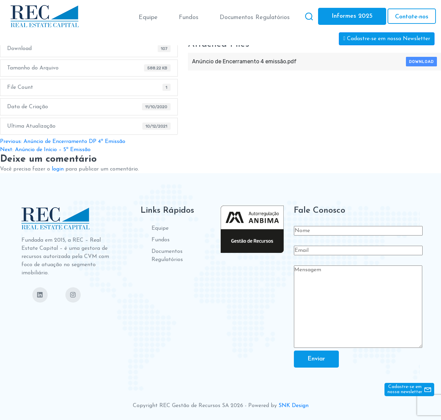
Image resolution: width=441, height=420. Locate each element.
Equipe (148, 17)
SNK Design (294, 405)
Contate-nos (411, 17)
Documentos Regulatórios (255, 17)
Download (421, 61)
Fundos (189, 17)
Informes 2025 (352, 16)
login (58, 169)
